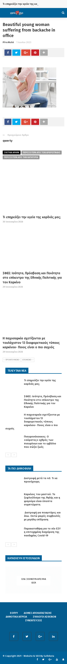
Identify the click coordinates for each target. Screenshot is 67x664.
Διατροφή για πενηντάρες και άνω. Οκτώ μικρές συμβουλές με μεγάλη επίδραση (42, 516)
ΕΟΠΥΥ (14, 613)
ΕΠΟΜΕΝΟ (27, 360)
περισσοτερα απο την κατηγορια (21, 157)
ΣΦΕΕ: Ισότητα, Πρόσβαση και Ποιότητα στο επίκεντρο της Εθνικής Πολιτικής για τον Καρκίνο (32, 277)
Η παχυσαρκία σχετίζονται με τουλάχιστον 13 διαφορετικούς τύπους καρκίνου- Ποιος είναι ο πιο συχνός (31, 342)
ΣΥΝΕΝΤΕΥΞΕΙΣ (33, 620)
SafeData (49, 656)
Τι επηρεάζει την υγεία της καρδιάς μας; (26, 4)
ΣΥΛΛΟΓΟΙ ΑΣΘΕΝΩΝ (44, 616)
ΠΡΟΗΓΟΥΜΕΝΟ (11, 360)
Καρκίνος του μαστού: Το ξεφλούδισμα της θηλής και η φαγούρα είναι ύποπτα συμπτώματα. (42, 499)
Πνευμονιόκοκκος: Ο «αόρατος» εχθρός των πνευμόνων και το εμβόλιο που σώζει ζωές (40, 442)
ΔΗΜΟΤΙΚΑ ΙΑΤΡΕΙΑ (16, 616)
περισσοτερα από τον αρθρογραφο (41, 152)
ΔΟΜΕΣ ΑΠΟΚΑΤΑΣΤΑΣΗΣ (38, 613)
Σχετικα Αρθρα (11, 152)
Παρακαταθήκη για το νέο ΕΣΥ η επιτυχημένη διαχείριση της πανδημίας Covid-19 (42, 532)
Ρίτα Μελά (8, 42)
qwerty (8, 141)
